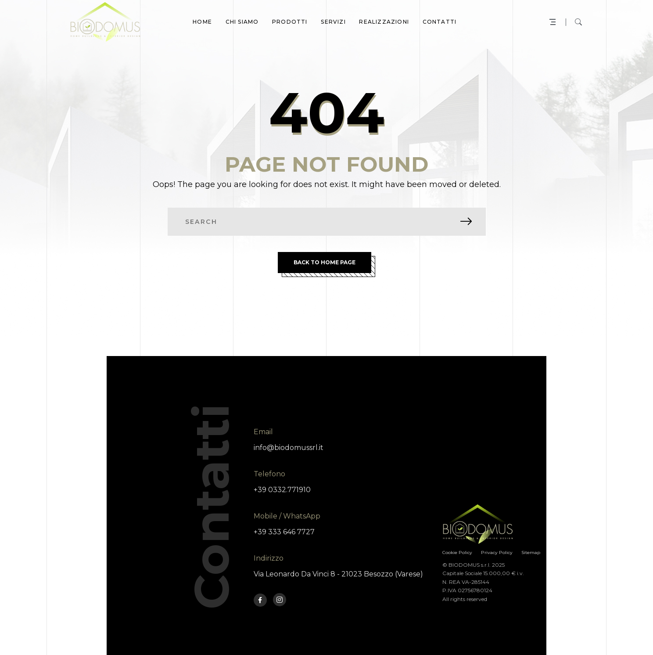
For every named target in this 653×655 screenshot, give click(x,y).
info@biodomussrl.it (288, 447)
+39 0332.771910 (282, 490)
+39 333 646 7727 (284, 532)
